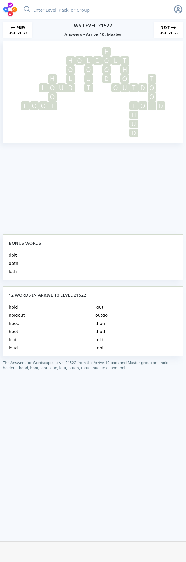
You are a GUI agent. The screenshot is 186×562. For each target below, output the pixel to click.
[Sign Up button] (178, 9)
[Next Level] (168, 30)
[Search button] (26, 9)
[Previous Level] (17, 30)
